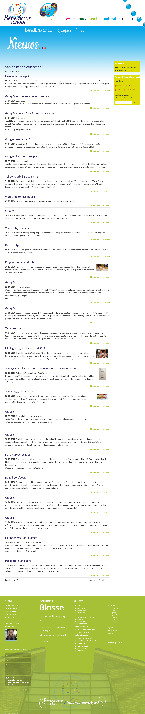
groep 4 (114, 613)
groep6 (130, 85)
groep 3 (114, 610)
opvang (80, 619)
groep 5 (114, 615)
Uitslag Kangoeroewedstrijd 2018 (25, 348)
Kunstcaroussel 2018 (17, 454)
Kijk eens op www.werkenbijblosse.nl (53, 635)
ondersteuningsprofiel (85, 638)
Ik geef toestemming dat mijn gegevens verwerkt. (18, 681)
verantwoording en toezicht (87, 640)
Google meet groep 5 (18, 139)
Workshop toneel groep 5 (20, 196)
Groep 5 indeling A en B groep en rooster (29, 113)
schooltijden (81, 610)
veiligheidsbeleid (83, 646)
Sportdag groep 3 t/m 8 (19, 391)
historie (80, 651)
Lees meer (105, 91)
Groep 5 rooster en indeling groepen (27, 96)
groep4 (125, 85)
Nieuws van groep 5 (17, 76)
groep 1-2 (115, 608)
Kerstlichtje (12, 245)
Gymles (9, 211)
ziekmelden (81, 613)
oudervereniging (83, 632)
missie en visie (82, 648)
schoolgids (81, 621)
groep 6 (114, 617)
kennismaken (113, 630)
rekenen (135, 89)
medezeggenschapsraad (86, 630)
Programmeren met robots (21, 262)
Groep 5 (10, 282)
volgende (105, 580)
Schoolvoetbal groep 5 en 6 (21, 176)
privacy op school (83, 624)
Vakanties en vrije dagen (85, 617)
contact (111, 634)
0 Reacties (94, 91)
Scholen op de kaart (115, 643)
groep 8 (114, 621)
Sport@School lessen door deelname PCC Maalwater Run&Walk (43, 368)
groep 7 (114, 619)
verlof (79, 615)
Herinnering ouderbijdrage (21, 538)
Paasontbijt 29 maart (18, 561)
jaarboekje (81, 608)
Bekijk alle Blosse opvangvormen (51, 621)
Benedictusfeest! (15, 477)
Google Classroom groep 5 (21, 156)
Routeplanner (44, 641)
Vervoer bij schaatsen (18, 228)
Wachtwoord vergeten (124, 70)
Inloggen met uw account (125, 67)
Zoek (133, 102)
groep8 (128, 89)
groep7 (119, 89)
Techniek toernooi (16, 328)
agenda (111, 627)
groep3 (118, 85)
